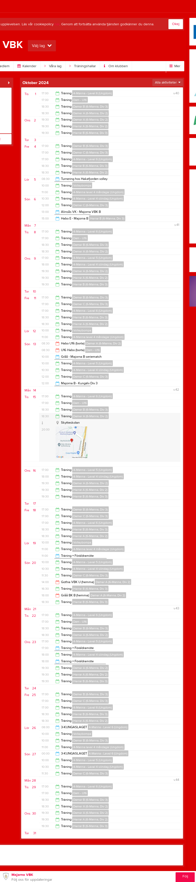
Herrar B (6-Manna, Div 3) (90, 133)
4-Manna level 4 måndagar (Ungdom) (98, 192)
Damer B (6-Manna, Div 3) (90, 107)
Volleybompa (82, 185)
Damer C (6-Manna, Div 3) (90, 152)
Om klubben (116, 66)
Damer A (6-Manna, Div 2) (90, 113)
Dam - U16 (80, 100)
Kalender (26, 66)
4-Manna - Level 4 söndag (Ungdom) (98, 198)
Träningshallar (82, 66)
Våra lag (53, 66)
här (57, 24)
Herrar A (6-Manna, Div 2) (90, 126)
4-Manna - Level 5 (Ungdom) (92, 258)
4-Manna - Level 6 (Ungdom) (92, 93)
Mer (174, 66)
